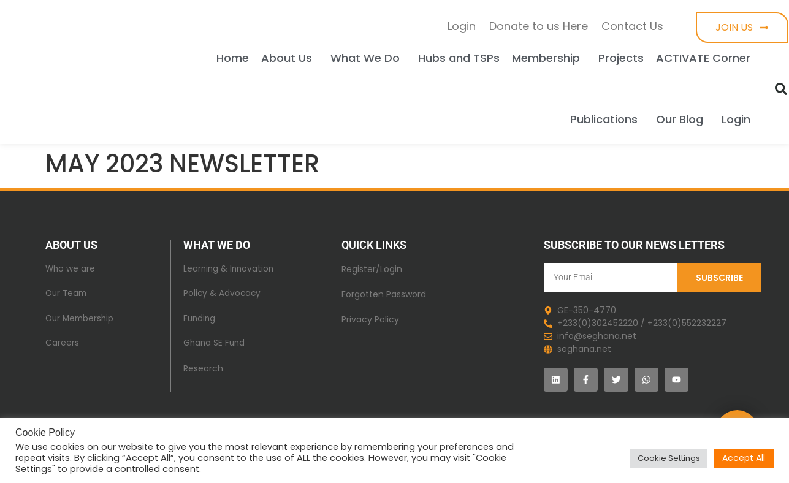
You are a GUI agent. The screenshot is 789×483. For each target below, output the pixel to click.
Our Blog (682, 119)
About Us (289, 58)
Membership (549, 58)
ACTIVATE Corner (703, 58)
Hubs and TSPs (459, 58)
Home (232, 58)
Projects (621, 58)
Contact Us (632, 26)
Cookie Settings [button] (669, 458)
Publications (607, 119)
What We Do (368, 58)
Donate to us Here (538, 26)
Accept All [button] (743, 458)
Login (462, 26)
